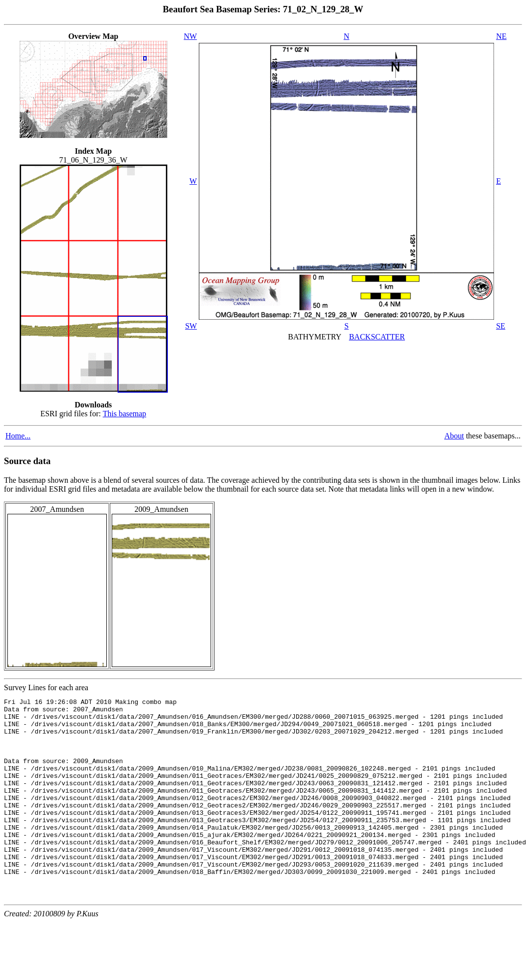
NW (190, 36)
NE (501, 36)
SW (191, 326)
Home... (18, 436)
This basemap (124, 413)
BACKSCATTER (377, 337)
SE (500, 326)
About (454, 436)
